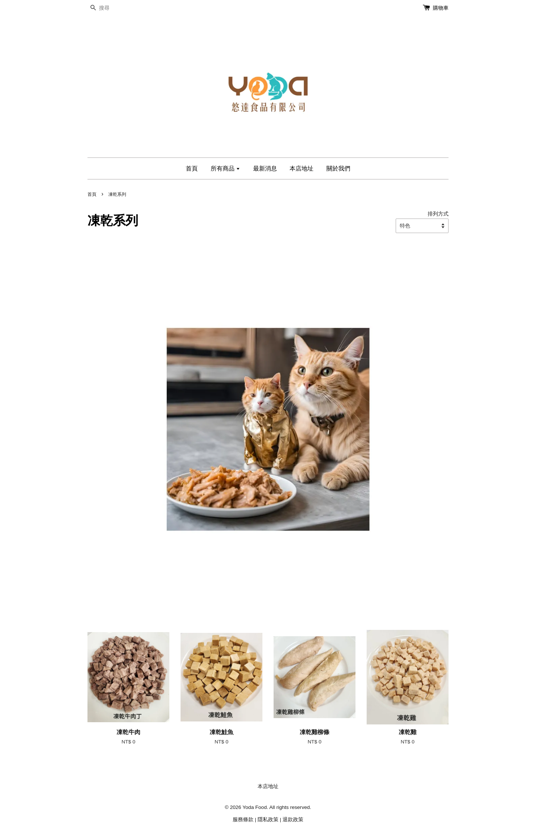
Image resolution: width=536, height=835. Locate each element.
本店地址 (301, 168)
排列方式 (438, 214)
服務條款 (243, 819)
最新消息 (265, 168)
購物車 (441, 8)
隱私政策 (268, 819)
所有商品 (225, 168)
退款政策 (293, 819)
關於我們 (338, 168)
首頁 (192, 168)
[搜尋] (109, 8)
